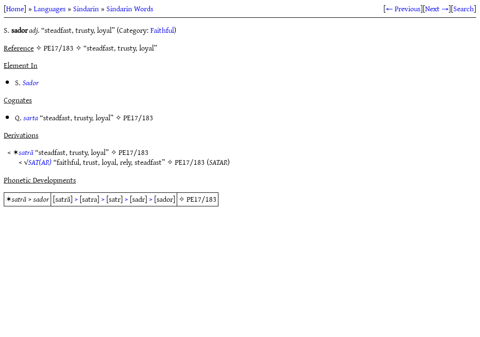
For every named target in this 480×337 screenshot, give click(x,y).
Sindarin (86, 8)
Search (463, 8)
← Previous (403, 8)
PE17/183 (138, 117)
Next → (437, 8)
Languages (50, 8)
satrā (26, 152)
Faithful (162, 30)
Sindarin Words (129, 8)
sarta (30, 117)
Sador (30, 82)
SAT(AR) (40, 161)
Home (15, 8)
